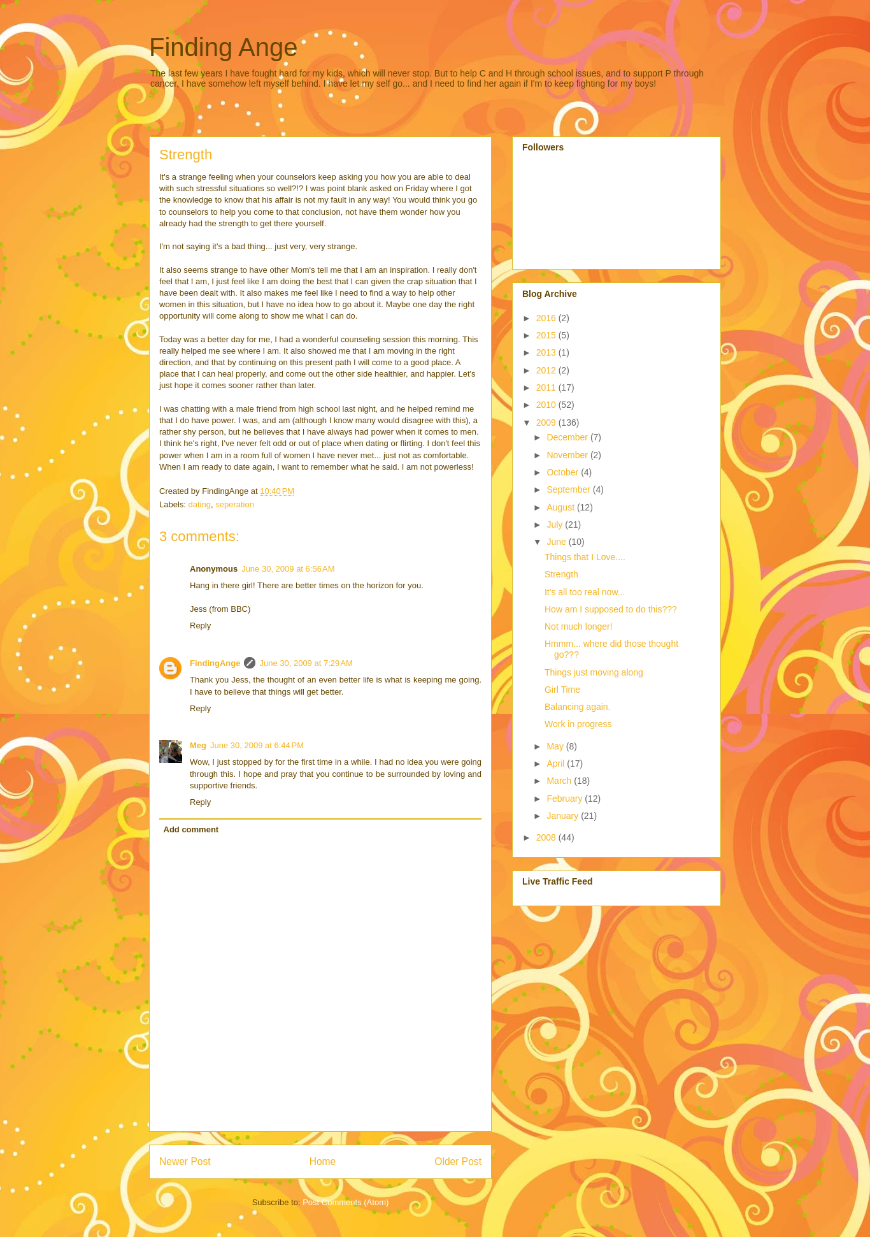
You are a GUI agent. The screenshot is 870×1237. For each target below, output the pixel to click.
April (556, 763)
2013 (547, 352)
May (556, 746)
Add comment (191, 829)
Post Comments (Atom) (346, 1202)
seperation (234, 504)
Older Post (457, 1161)
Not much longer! (579, 626)
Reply (200, 625)
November (568, 455)
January (563, 816)
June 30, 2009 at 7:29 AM (305, 663)
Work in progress (578, 724)
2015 (547, 335)
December (568, 437)
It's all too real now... (585, 592)
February (565, 798)
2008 (547, 837)
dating (200, 504)
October (563, 472)
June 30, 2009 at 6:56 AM (287, 569)
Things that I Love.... (585, 557)
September (569, 489)
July (555, 524)
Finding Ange (223, 47)
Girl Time (562, 689)
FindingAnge (215, 663)
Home (323, 1161)
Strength (561, 574)
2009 (547, 422)
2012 (547, 370)
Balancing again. (578, 707)
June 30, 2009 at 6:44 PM (257, 745)
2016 (547, 318)
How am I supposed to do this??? (611, 609)
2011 (547, 387)
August (561, 507)
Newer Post (185, 1161)
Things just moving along (594, 672)
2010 (547, 405)
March (560, 781)
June (557, 542)
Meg (198, 745)
